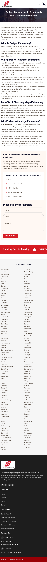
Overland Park (28, 300)
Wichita (26, 298)
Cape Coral (4, 433)
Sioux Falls (27, 445)
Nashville (27, 447)
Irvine (2, 336)
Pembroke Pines (6, 440)
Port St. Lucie (5, 430)
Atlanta (3, 447)
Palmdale (4, 385)
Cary (25, 407)
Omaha (26, 350)
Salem (26, 428)
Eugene (26, 430)
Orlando (3, 423)
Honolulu (27, 274)
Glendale (3, 293)
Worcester (27, 326)
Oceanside (4, 371)
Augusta (3, 449)
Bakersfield (4, 324)
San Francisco (5, 312)
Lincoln (26, 352)
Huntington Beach (6, 357)
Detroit (26, 331)
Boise (26, 276)
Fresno (3, 314)
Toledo (26, 416)
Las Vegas (27, 355)
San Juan (27, 438)
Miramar (3, 445)
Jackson (26, 340)
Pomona (3, 393)
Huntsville (4, 272)
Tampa (3, 421)
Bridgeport (4, 412)
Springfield (27, 329)
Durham (26, 400)
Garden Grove (5, 376)
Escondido (4, 390)
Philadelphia (28, 433)
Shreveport (27, 317)
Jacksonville (5, 416)
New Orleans (28, 312)
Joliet (26, 286)
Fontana (3, 345)
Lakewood (4, 407)
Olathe (26, 305)
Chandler (4, 286)
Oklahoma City (28, 421)
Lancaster (4, 381)
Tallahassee (4, 435)
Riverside (4, 329)
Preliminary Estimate (14, 180)
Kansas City (27, 302)
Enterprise (27, 371)
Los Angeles (5, 305)
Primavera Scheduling (15, 192)
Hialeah (3, 428)
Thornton (4, 409)
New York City (28, 383)
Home (12, 15)
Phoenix (3, 279)
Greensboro (27, 397)
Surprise (3, 300)
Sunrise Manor (28, 369)
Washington (4, 414)
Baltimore (27, 321)
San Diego (4, 307)
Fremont (3, 340)
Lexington (27, 310)
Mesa (2, 284)
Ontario (3, 362)
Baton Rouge (28, 314)
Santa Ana (4, 331)
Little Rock (4, 302)
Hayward (3, 378)
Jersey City (27, 376)
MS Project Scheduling (15, 196)
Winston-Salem (28, 402)
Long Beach (4, 319)
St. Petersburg (5, 426)
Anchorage (4, 276)
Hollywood (4, 442)
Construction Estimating (15, 184)
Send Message (10, 236)
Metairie (26, 319)
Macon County (28, 272)
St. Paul (26, 338)
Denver (3, 397)
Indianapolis (28, 291)
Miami (3, 419)
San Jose (4, 310)
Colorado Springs (6, 400)
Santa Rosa (4, 369)
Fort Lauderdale (6, 438)
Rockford (27, 288)
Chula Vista (4, 338)
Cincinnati (27, 414)
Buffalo (26, 385)
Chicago (26, 279)
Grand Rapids (28, 333)
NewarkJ (27, 374)
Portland (26, 426)
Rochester (27, 388)
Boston (26, 324)
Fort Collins (4, 404)
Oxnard (3, 355)
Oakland (3, 321)
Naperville (27, 284)
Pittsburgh (27, 435)
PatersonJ (27, 378)
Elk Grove (4, 364)
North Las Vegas (29, 362)
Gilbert (3, 291)
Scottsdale (4, 288)
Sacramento (4, 317)
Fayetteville (27, 404)
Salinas (3, 383)
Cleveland (27, 412)
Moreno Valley (5, 343)
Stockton (3, 333)
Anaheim (3, 326)
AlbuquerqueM (28, 381)
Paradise (27, 364)
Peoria (3, 298)
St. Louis (27, 345)
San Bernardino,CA (7, 350)
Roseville (4, 395)
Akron (26, 419)
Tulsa (25, 423)
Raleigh (26, 395)
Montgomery (5, 274)
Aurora (3, 402)
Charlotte (27, 393)
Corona (3, 374)
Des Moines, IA (28, 295)
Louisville (27, 307)
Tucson (3, 281)
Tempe (3, 295)
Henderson (27, 357)
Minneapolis (28, 336)
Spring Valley (28, 366)
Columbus (27, 269)
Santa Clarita (5, 352)
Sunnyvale (4, 388)
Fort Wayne (27, 293)
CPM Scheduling (13, 188)
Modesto (3, 348)
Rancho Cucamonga (7, 366)
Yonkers (26, 390)
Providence (27, 442)
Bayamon (27, 440)
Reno (25, 359)
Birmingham (5, 269)
